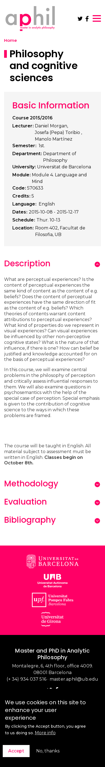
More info (45, 735)
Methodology (31, 483)
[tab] (47, 263)
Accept (16, 753)
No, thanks (47, 753)
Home (10, 40)
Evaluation (25, 502)
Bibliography (30, 520)
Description (27, 263)
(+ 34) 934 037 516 (26, 679)
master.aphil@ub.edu (74, 679)
